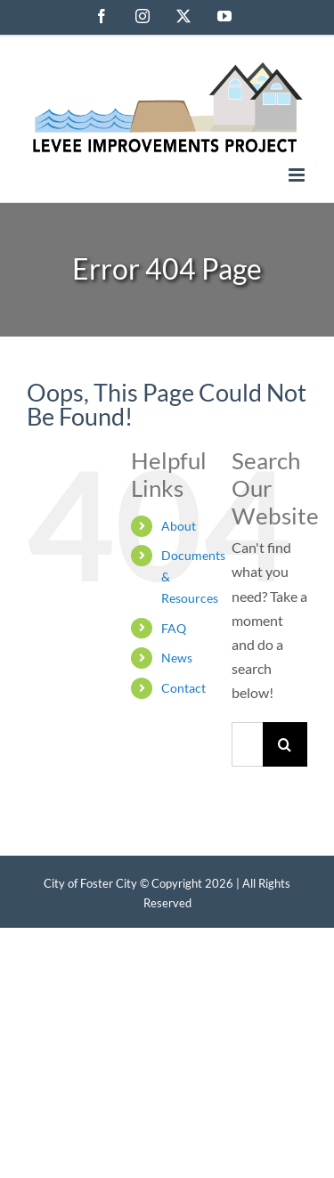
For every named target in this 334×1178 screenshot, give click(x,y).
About (178, 525)
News (176, 657)
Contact (183, 687)
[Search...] (247, 744)
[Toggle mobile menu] (298, 175)
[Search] (285, 744)
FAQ (173, 628)
